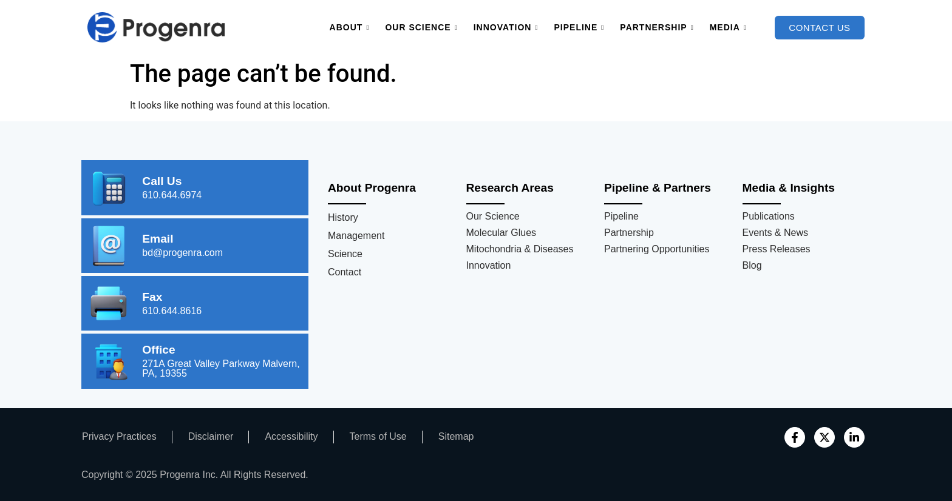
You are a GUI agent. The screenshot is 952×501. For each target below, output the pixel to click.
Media (728, 27)
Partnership (656, 27)
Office (158, 349)
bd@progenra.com (182, 252)
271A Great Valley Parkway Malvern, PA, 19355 (220, 368)
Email (157, 238)
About (350, 27)
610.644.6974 (172, 195)
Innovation (506, 27)
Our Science (421, 27)
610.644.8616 (172, 311)
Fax (152, 297)
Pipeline (579, 27)
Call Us (162, 181)
